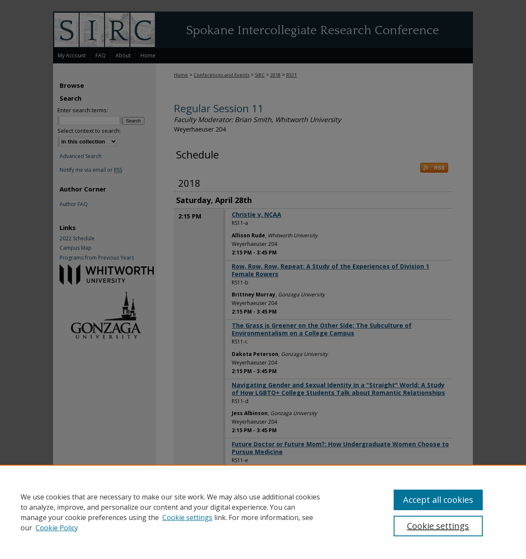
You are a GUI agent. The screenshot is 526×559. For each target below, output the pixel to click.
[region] (263, 512)
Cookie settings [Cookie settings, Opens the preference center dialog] (438, 526)
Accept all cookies (438, 499)
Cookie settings (187, 517)
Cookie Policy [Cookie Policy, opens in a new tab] (57, 527)
